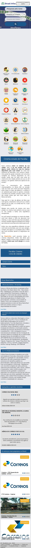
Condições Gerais (14, 546)
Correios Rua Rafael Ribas (10, 392)
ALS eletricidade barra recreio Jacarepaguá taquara (14, 313)
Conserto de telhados (15, 91)
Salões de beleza (25, 130)
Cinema (6, 90)
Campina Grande (7, 262)
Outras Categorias (25, 120)
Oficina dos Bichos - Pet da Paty (12, 285)
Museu (6, 120)
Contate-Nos (16, 544)
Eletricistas (6, 101)
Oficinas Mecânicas (15, 120)
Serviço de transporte (15, 140)
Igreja (15, 111)
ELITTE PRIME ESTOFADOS (10, 351)
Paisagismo (6, 130)
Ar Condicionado (15, 70)
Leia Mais (3, 309)
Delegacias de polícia (25, 91)
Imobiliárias (24, 111)
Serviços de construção (24, 140)
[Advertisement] (15, 44)
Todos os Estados (5, 544)
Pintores (15, 130)
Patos (4, 266)
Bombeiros (24, 81)
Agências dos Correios (6, 71)
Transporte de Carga (20, 150)
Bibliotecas (15, 81)
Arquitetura (24, 70)
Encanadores (15, 101)
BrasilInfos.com (7, 543)
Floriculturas (25, 101)
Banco (6, 81)
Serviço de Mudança (6, 140)
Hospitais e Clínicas (6, 111)
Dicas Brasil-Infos (7, 280)
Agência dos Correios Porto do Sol (13, 431)
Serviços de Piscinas (10, 150)
